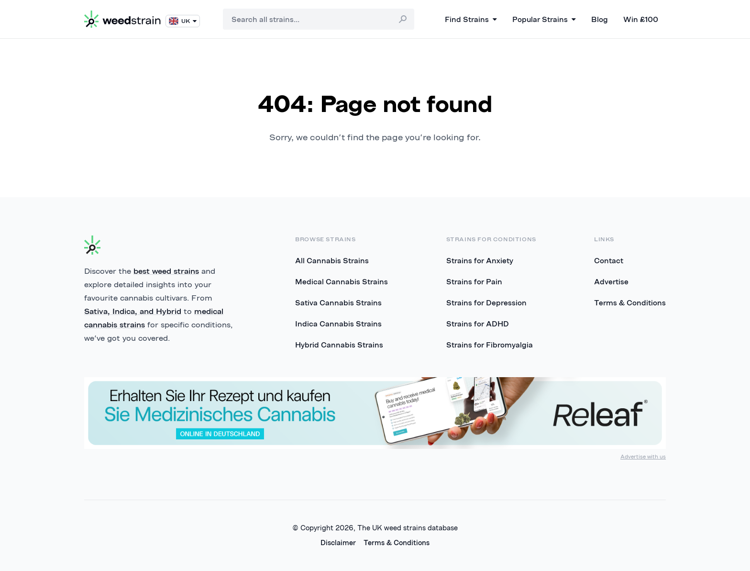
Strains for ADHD (477, 323)
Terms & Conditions (630, 302)
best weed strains (166, 271)
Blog (599, 19)
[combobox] (318, 19)
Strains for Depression (486, 302)
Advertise (611, 281)
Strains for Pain (474, 281)
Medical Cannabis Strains (341, 281)
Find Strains (471, 19)
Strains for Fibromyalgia (489, 344)
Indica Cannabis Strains (338, 323)
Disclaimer (338, 542)
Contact (608, 260)
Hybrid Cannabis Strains (339, 344)
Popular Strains (544, 19)
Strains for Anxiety (479, 260)
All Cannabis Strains (332, 260)
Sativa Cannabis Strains (338, 302)
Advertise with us (643, 456)
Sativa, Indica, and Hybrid (132, 311)
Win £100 (640, 19)
